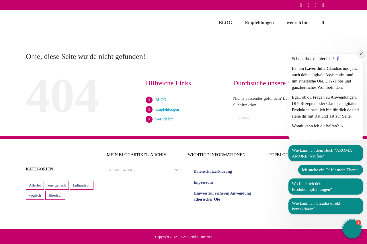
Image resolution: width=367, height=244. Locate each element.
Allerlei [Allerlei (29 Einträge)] (35, 185)
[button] (322, 23)
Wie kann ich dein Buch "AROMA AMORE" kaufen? (322, 153)
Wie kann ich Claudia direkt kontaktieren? (316, 206)
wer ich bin (164, 119)
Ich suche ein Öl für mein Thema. (331, 170)
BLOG (160, 100)
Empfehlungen (167, 109)
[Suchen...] (278, 118)
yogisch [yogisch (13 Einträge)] (35, 195)
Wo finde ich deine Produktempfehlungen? (312, 186)
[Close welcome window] (361, 53)
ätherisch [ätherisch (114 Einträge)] (55, 195)
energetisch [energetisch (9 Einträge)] (57, 185)
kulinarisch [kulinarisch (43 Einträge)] (81, 185)
